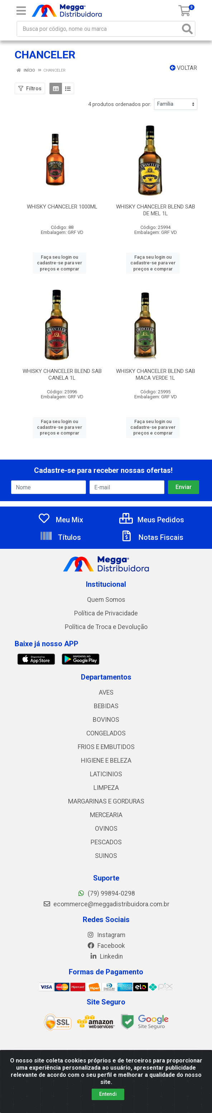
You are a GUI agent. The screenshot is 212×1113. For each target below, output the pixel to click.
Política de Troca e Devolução (106, 626)
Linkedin (106, 956)
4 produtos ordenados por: (119, 104)
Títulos (60, 537)
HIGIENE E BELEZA (106, 760)
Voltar (183, 67)
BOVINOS (106, 719)
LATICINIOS (106, 774)
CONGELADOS (106, 733)
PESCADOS (106, 842)
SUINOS (106, 855)
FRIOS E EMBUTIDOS (106, 746)
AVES (106, 692)
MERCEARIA (106, 815)
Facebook (106, 945)
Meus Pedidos (151, 519)
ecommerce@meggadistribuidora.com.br (106, 904)
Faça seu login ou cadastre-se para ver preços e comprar (59, 263)
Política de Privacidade (106, 613)
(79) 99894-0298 (106, 893)
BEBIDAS (106, 706)
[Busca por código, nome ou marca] (98, 28)
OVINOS (106, 828)
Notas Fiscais (151, 537)
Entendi (108, 1094)
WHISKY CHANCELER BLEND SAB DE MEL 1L (155, 210)
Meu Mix (60, 519)
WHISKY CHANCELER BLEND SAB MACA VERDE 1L (155, 374)
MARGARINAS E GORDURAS (106, 801)
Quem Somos (106, 599)
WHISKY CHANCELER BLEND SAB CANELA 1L (62, 374)
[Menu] (21, 10)
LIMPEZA (106, 787)
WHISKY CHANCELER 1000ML (62, 206)
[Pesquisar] (187, 28)
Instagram (106, 935)
